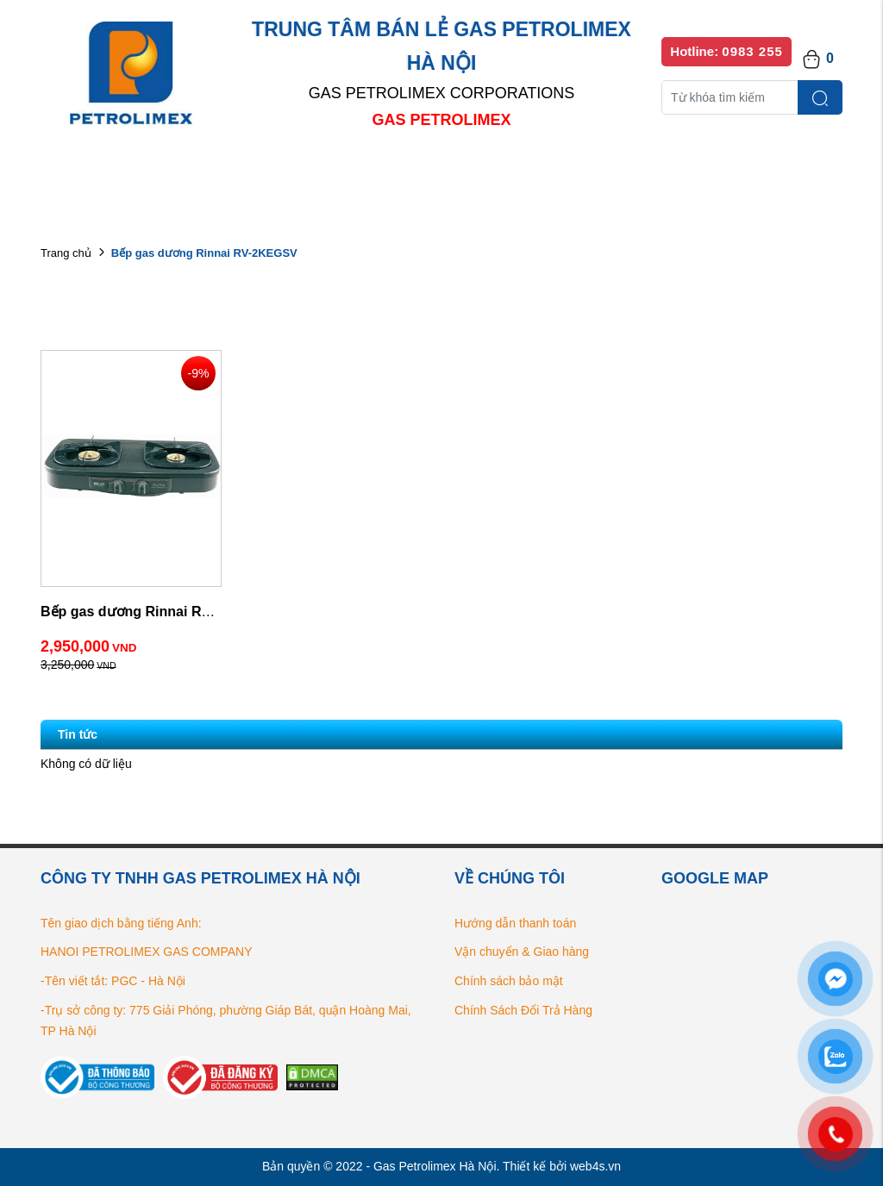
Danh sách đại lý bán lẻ (458, 172)
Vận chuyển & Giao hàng (521, 951)
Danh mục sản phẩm (288, 172)
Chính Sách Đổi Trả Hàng (523, 1010)
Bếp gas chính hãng (624, 172)
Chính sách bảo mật (508, 981)
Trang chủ (66, 253)
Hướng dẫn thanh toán (515, 923)
